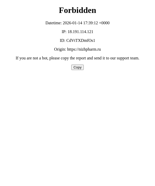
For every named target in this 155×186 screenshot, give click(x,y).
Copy (77, 67)
